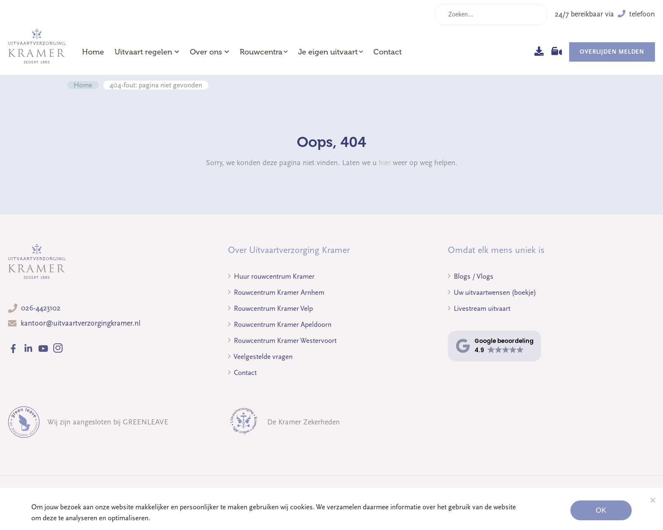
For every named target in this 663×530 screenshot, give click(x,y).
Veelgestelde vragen (260, 357)
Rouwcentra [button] (261, 52)
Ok (601, 510)
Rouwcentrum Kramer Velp (270, 308)
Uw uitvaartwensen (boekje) (492, 292)
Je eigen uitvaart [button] (328, 52)
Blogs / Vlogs (470, 276)
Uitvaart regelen (147, 52)
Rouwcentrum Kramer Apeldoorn (280, 325)
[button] (494, 346)
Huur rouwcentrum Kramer (271, 276)
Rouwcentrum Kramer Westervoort (282, 341)
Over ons (209, 52)
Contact (387, 52)
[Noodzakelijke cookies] (652, 500)
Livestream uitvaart (479, 308)
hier (385, 162)
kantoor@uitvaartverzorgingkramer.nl (80, 323)
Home (93, 52)
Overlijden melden (612, 51)
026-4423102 (40, 308)
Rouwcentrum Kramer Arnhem (276, 292)
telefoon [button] (636, 14)
